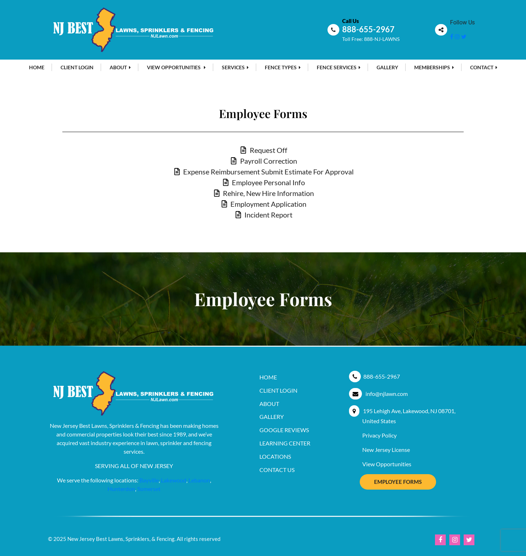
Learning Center (284, 443)
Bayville (149, 480)
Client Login (77, 67)
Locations (275, 456)
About (120, 67)
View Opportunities (176, 67)
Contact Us (277, 469)
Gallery (387, 67)
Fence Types (283, 67)
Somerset (149, 488)
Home (36, 67)
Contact (483, 67)
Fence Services (338, 67)
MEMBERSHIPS (434, 67)
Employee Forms (398, 481)
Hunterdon (121, 488)
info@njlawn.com (386, 393)
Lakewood (173, 480)
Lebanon (199, 480)
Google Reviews (284, 429)
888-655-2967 (368, 29)
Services (235, 67)
